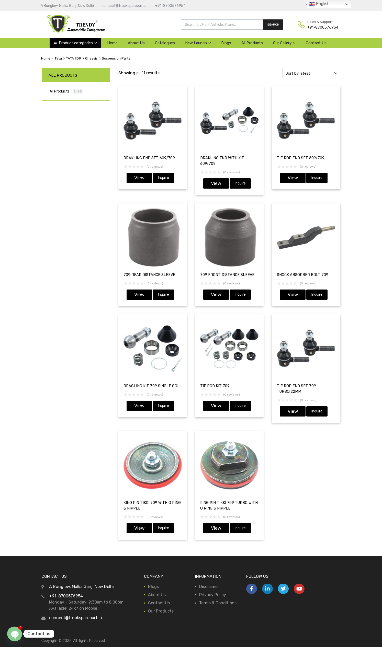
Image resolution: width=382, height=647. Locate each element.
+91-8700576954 (170, 6)
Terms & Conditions (218, 602)
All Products (252, 43)
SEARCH (273, 24)
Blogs (226, 43)
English (319, 4)
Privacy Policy (212, 594)
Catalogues (165, 43)
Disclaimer (209, 586)
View (139, 178)
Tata (58, 58)
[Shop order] (311, 73)
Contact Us (316, 43)
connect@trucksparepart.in (125, 6)
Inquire (163, 178)
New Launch (198, 43)
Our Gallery (284, 43)
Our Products (161, 611)
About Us (136, 43)
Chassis (91, 58)
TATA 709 (73, 58)
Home (112, 43)
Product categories (78, 43)
